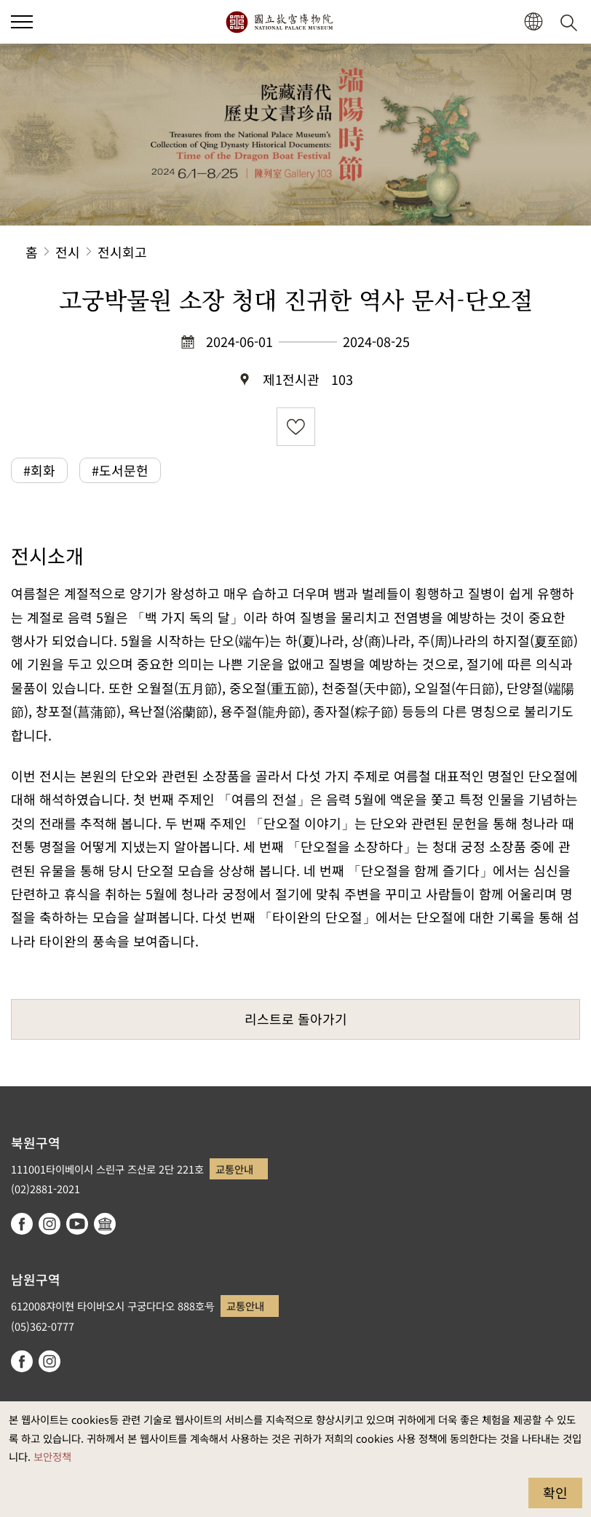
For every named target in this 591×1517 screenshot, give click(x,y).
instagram (49, 1224)
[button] (22, 22)
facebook (22, 1224)
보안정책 (52, 1456)
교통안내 (234, 1168)
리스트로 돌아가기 (296, 1018)
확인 (555, 1492)
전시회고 (122, 251)
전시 (67, 251)
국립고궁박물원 (279, 22)
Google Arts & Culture (105, 1224)
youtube (77, 1224)
